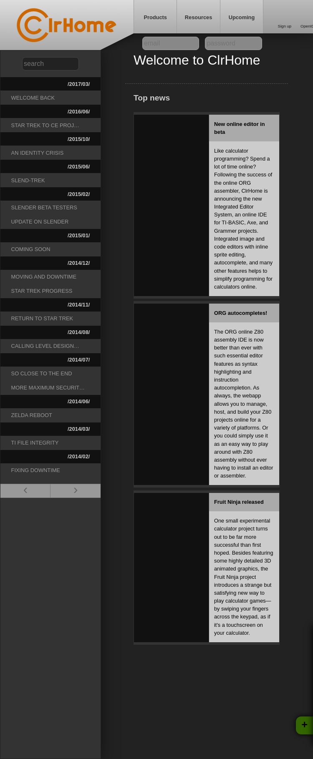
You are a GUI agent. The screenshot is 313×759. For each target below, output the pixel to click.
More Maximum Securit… (48, 388)
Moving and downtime (43, 277)
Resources (198, 17)
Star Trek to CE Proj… (45, 125)
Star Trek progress (42, 291)
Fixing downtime (35, 470)
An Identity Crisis (37, 153)
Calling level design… (45, 346)
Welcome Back (33, 98)
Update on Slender (40, 222)
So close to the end (41, 373)
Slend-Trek (28, 180)
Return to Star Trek (42, 318)
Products (155, 17)
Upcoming (242, 17)
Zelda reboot (31, 415)
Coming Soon (30, 249)
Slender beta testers (44, 207)
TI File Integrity (35, 443)
